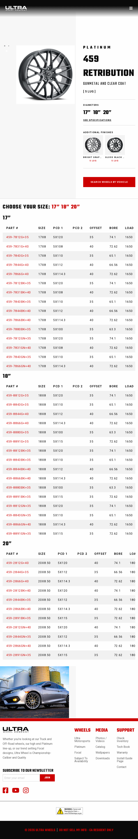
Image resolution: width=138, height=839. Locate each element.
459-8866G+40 (17, 423)
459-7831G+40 (17, 246)
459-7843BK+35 (18, 301)
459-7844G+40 (17, 265)
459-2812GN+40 (18, 627)
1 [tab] (7, 51)
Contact (121, 767)
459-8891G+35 (17, 441)
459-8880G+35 (17, 432)
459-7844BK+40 (18, 311)
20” (75, 207)
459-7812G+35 (17, 237)
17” (56, 207)
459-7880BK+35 (18, 329)
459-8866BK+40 (18, 478)
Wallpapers (103, 752)
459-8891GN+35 (18, 533)
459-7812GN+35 (18, 338)
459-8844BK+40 (18, 469)
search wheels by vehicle (109, 181)
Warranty (122, 752)
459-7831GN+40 (18, 348)
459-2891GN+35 (18, 655)
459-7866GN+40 (18, 366)
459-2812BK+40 (18, 590)
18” (65, 207)
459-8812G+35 (17, 395)
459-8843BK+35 (18, 460)
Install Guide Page (124, 760)
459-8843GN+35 (18, 515)
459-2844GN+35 (18, 636)
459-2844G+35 (17, 572)
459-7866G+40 (17, 274)
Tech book (123, 747)
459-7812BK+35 (18, 283)
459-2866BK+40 (18, 609)
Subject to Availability (81, 760)
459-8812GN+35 (18, 506)
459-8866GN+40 (18, 524)
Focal (77, 752)
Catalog (100, 747)
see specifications (97, 120)
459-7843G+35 (17, 255)
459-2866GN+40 (18, 646)
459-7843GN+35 (18, 357)
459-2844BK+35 (18, 600)
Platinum (79, 747)
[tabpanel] (4, 45)
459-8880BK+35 (18, 487)
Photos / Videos (101, 739)
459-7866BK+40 (18, 320)
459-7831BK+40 (18, 292)
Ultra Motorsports (82, 739)
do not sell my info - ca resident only (86, 830)
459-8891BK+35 (18, 496)
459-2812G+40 (17, 563)
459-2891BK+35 (18, 618)
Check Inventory (122, 739)
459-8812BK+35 (18, 450)
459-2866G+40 (17, 581)
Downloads (103, 758)
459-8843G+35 (17, 404)
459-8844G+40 (17, 414)
